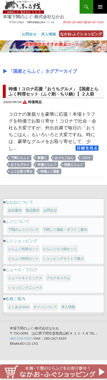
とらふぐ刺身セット (23, 249)
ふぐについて (17, 221)
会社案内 (15, 210)
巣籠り (42, 157)
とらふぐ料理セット (23, 258)
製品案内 (32, 210)
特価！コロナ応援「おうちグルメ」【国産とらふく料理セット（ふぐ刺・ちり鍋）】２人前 (53, 91)
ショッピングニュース (25, 287)
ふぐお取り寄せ (22, 171)
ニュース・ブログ (21, 269)
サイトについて (45, 307)
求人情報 (48, 34)
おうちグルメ (20, 164)
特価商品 (35, 102)
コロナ (86, 157)
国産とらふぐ (73, 164)
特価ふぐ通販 (50, 171)
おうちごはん (64, 157)
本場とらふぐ (46, 164)
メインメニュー (100, 7)
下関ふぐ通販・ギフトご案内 (65, 229)
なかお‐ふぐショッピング (81, 34)
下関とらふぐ (20, 157)
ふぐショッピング (21, 240)
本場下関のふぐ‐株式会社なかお (33, 16)
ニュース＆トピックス (25, 278)
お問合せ (29, 34)
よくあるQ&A (18, 307)
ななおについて (19, 202)
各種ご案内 (15, 298)
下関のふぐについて (23, 229)
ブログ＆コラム (58, 278)
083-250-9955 (21, 338)
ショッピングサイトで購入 (63, 258)
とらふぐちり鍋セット (60, 249)
